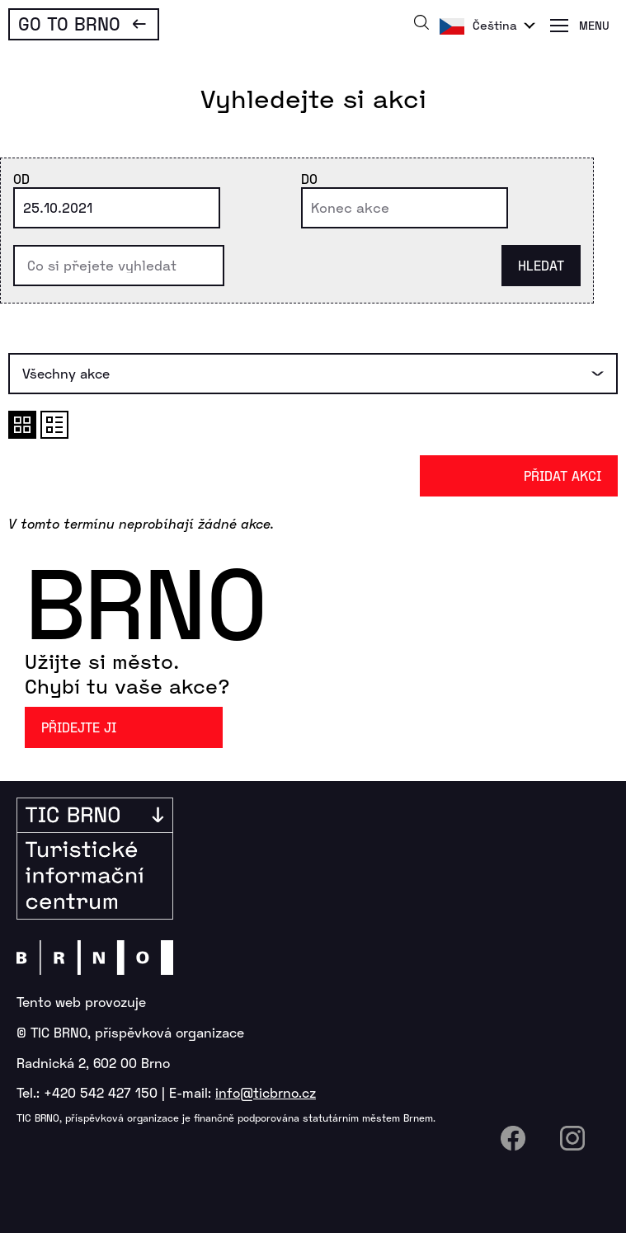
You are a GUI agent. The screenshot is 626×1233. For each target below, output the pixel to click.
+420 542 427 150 (101, 1092)
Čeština (495, 25)
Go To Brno (69, 23)
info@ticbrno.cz (265, 1092)
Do (309, 178)
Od (21, 178)
